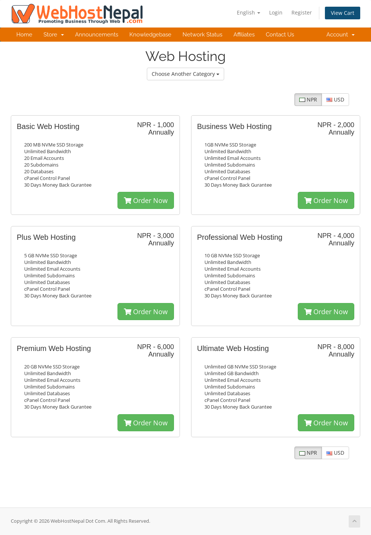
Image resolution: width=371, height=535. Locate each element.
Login (276, 12)
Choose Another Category (185, 73)
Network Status (202, 34)
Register (301, 12)
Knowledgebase (150, 34)
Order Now (146, 200)
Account (340, 34)
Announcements (96, 34)
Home (24, 34)
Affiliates (244, 34)
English (248, 12)
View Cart (342, 12)
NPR (308, 99)
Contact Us (280, 34)
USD (335, 99)
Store (53, 34)
